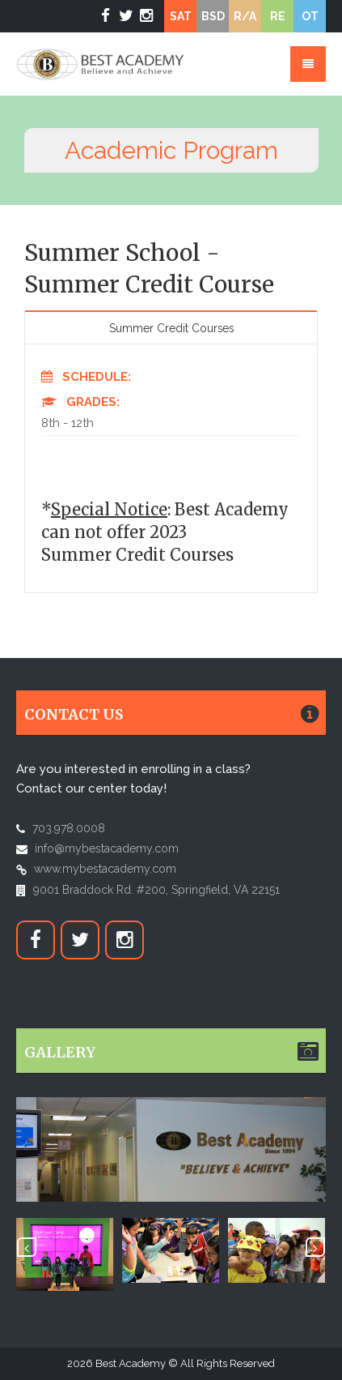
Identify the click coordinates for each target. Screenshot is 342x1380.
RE (277, 16)
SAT (181, 16)
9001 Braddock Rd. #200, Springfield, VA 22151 (156, 889)
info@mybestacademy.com (107, 848)
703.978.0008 (68, 828)
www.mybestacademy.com (105, 868)
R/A (245, 16)
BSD (213, 16)
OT (310, 16)
